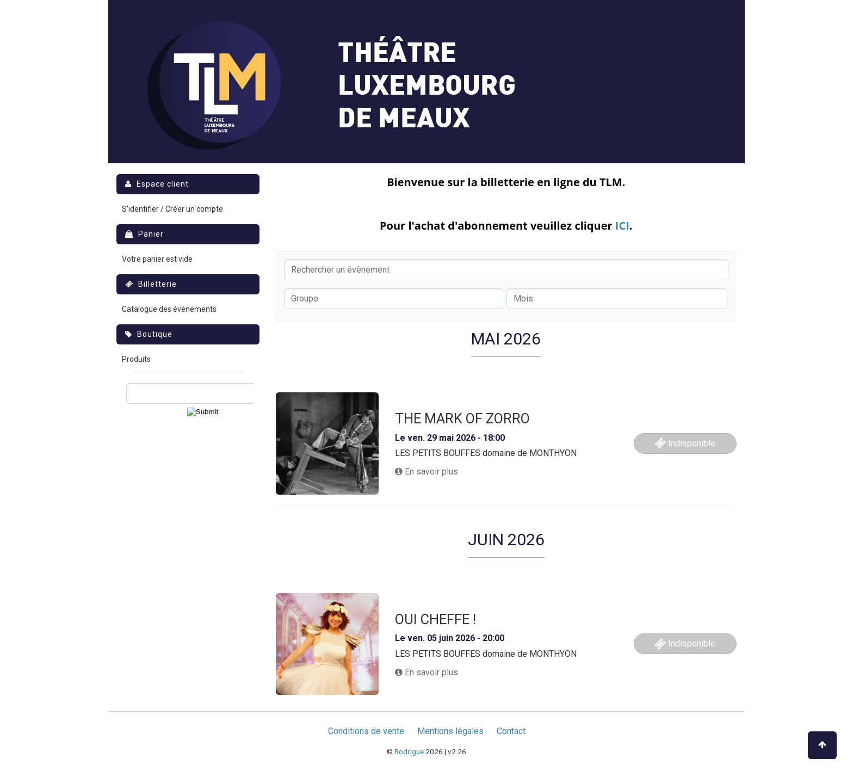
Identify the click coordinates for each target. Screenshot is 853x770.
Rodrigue (409, 751)
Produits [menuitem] (136, 359)
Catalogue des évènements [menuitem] (169, 309)
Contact (511, 731)
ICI (622, 225)
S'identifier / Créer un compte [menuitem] (172, 209)
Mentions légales (450, 731)
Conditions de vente (366, 731)
